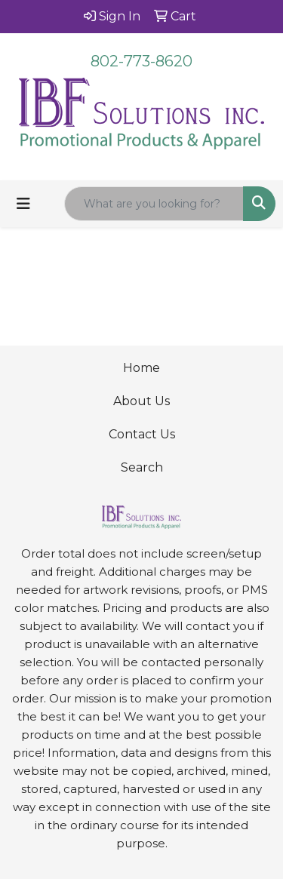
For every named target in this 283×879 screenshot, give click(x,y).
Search (142, 467)
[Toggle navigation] (23, 203)
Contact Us (142, 434)
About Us (141, 401)
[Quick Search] (154, 203)
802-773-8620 (141, 61)
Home (141, 368)
